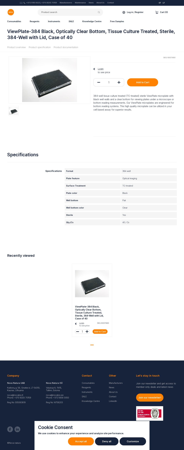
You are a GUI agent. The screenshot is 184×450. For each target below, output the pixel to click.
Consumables (14, 21)
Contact (110, 3)
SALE (71, 21)
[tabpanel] (92, 301)
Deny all (106, 441)
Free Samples (117, 21)
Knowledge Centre (91, 21)
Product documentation (66, 47)
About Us (100, 3)
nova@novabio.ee (55, 395)
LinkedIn (113, 401)
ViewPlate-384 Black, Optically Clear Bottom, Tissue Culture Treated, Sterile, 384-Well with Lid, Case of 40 (89, 312)
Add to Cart (142, 82)
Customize (133, 441)
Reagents (34, 21)
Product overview (16, 47)
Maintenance (80, 3)
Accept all (81, 441)
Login (100, 68)
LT (164, 3)
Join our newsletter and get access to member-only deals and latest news (156, 385)
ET (160, 3)
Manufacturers (66, 3)
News (91, 3)
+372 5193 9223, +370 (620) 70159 (41, 3)
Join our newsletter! (149, 397)
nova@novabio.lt (15, 395)
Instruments (54, 21)
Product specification (40, 47)
